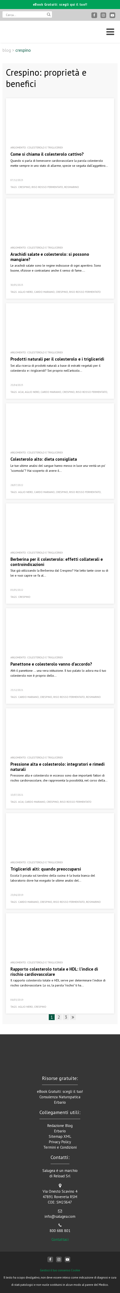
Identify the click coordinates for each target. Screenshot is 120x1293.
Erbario (60, 1102)
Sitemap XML (60, 1136)
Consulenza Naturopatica (59, 1096)
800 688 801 (60, 1230)
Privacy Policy (60, 1141)
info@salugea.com (59, 1216)
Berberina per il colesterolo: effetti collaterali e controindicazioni (56, 561)
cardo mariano (44, 291)
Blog (6, 50)
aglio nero (25, 291)
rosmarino (71, 187)
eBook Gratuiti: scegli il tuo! (60, 1091)
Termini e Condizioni (60, 1147)
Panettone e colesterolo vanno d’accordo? (51, 664)
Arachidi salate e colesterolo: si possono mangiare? (49, 256)
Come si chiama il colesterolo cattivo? (47, 154)
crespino (24, 187)
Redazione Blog (60, 1125)
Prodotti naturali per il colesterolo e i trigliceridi (57, 359)
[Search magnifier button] (49, 14)
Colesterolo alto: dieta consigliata (43, 459)
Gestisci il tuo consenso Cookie (60, 1270)
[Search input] (25, 14)
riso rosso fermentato (47, 187)
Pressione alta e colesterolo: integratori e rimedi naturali (57, 766)
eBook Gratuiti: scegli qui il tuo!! (60, 4)
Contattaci (60, 1239)
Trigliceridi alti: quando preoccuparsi (45, 869)
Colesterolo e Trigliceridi (45, 147)
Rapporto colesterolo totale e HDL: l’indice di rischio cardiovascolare (54, 971)
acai (21, 392)
